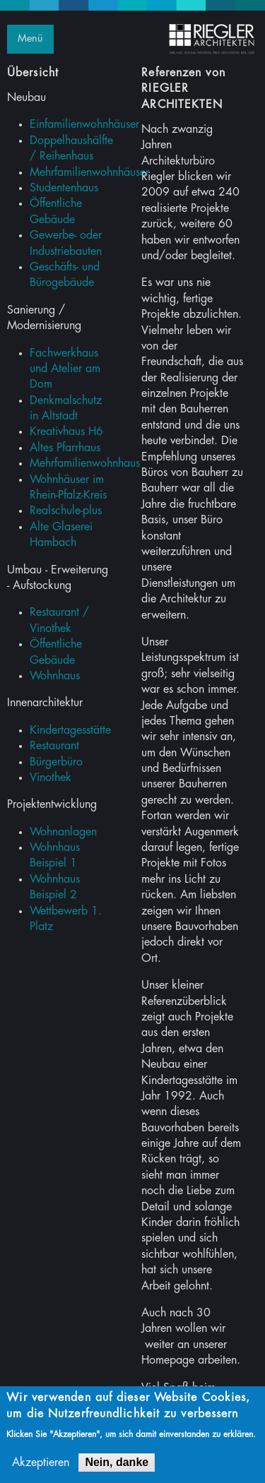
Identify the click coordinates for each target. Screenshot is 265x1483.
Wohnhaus (55, 675)
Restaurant (54, 745)
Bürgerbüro (56, 762)
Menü (30, 38)
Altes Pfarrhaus (65, 447)
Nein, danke (116, 1465)
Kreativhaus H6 (66, 431)
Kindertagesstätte (70, 730)
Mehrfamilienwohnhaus (85, 463)
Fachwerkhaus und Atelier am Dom (65, 369)
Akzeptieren (40, 1465)
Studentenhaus (64, 187)
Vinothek (50, 777)
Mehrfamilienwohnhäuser (89, 172)
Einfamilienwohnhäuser (84, 124)
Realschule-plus (66, 510)
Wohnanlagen (63, 832)
